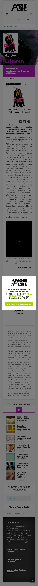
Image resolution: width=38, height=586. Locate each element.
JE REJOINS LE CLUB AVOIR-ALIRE (19, 304)
